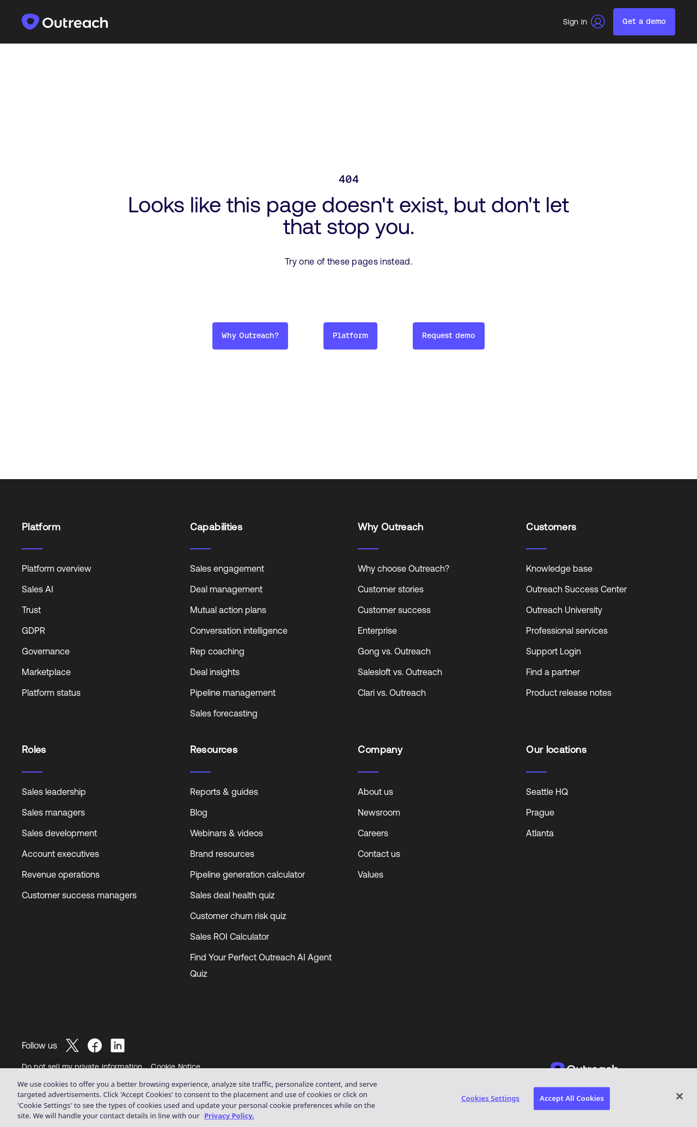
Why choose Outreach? (403, 568)
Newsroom (379, 812)
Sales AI (37, 589)
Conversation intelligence (239, 630)
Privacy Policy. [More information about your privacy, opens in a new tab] (229, 1115)
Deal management (226, 589)
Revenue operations (61, 874)
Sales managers (53, 812)
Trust (31, 610)
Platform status (51, 692)
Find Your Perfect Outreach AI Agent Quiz (261, 965)
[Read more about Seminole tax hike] (77, 1045)
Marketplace (46, 672)
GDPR (33, 630)
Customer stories (391, 589)
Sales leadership (54, 792)
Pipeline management (233, 692)
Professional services (567, 630)
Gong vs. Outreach (394, 651)
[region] (348, 1097)
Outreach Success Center (576, 589)
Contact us (379, 854)
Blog (198, 812)
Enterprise (377, 630)
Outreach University (564, 610)
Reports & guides (224, 792)
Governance (46, 651)
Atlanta (540, 833)
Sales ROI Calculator (229, 936)
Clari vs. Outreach (392, 692)
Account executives (60, 854)
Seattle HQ (547, 792)
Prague (540, 812)
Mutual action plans (228, 610)
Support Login (553, 651)
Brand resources (222, 854)
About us (375, 792)
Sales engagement (227, 568)
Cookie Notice (175, 1066)
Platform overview (56, 568)
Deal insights (215, 672)
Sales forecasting (224, 713)
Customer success (394, 610)
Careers (373, 833)
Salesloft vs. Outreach (400, 672)
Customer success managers (79, 895)
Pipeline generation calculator (247, 874)
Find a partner (553, 672)
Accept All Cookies (572, 1098)
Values (370, 874)
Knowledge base (559, 568)
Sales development (59, 833)
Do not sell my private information (82, 1066)
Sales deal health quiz (232, 895)
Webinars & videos (226, 833)
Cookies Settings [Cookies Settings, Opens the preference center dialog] (490, 1098)
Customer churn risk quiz (238, 916)
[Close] (680, 1096)
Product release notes (569, 692)
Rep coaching (217, 651)
